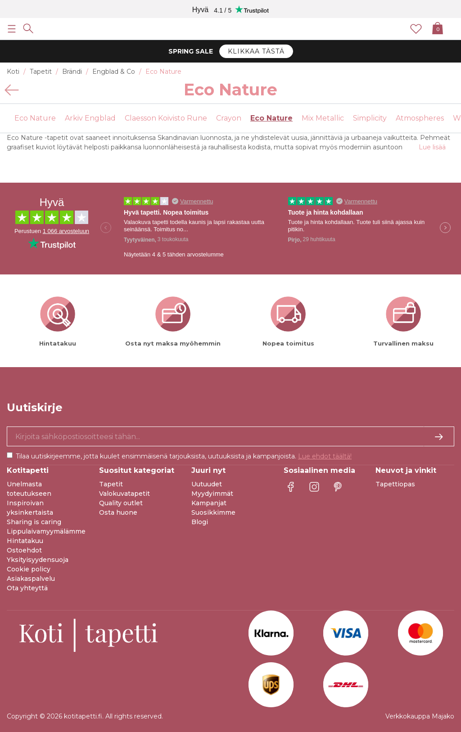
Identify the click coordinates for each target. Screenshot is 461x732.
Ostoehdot (24, 550)
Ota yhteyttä (27, 588)
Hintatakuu (25, 541)
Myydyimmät (212, 493)
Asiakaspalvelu (31, 579)
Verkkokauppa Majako (419, 716)
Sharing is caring (34, 522)
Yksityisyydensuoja (37, 560)
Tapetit (111, 484)
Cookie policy (28, 569)
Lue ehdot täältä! (325, 456)
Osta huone (118, 512)
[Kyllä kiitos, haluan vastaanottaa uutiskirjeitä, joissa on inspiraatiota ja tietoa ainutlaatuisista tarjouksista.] (230, 436)
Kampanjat (208, 503)
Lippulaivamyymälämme (46, 531)
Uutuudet (206, 484)
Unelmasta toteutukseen (29, 489)
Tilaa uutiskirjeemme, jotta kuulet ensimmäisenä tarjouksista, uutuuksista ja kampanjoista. (184, 456)
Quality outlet (121, 503)
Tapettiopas (395, 484)
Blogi (199, 522)
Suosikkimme (213, 512)
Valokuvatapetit (124, 493)
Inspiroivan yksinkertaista (30, 507)
